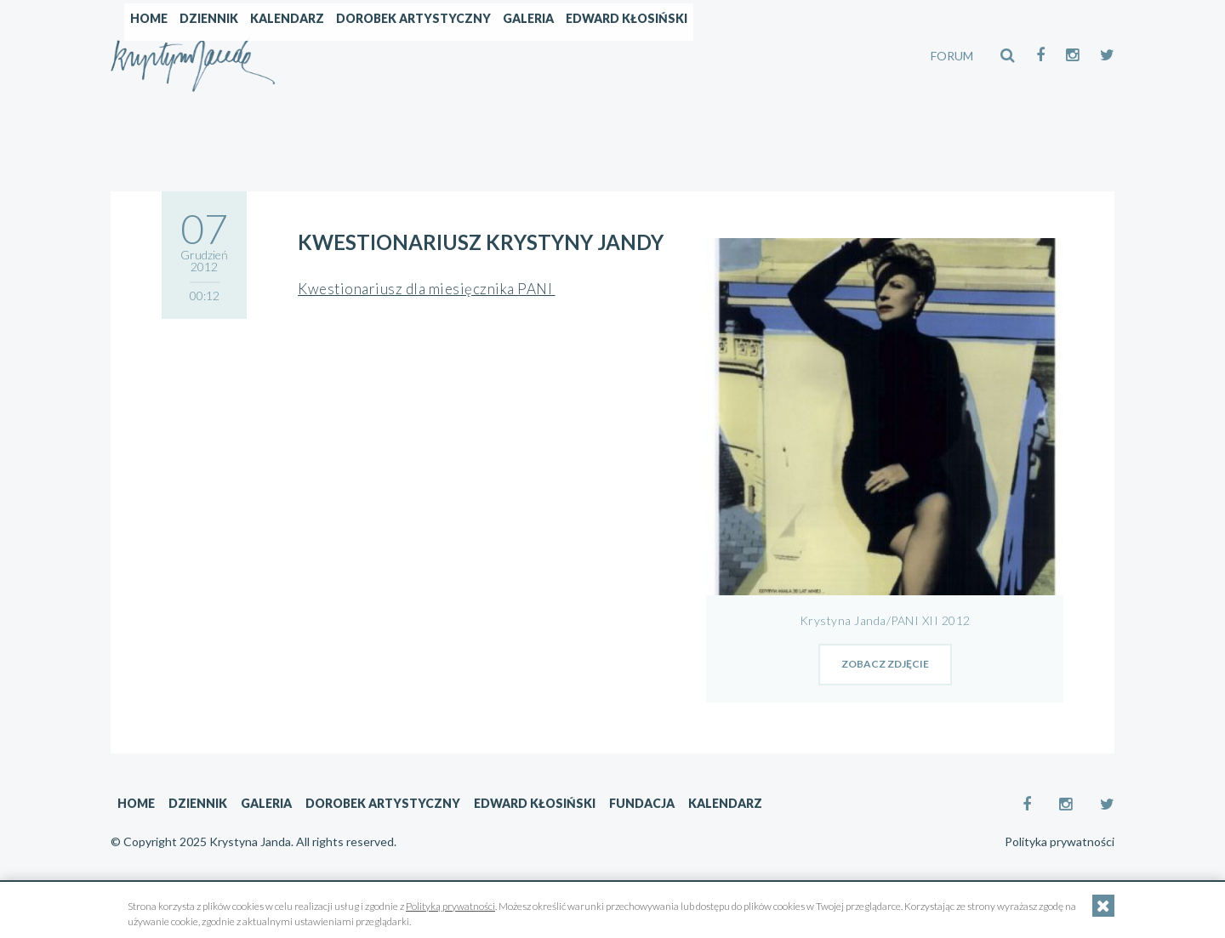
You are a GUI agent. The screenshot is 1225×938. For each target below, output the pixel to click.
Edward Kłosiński (800, 55)
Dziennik (382, 55)
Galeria (701, 55)
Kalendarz (461, 55)
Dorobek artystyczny (587, 55)
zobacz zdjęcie (885, 663)
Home (322, 55)
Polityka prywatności (1059, 842)
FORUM (952, 55)
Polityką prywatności (450, 906)
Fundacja (642, 803)
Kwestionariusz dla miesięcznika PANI (427, 289)
